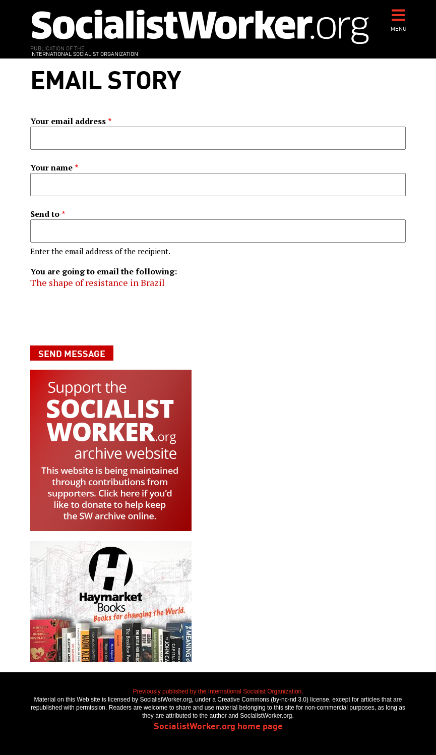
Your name (51, 167)
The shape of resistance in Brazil (97, 282)
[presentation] (106, 316)
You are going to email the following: (103, 271)
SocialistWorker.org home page (218, 725)
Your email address (68, 121)
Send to (44, 213)
